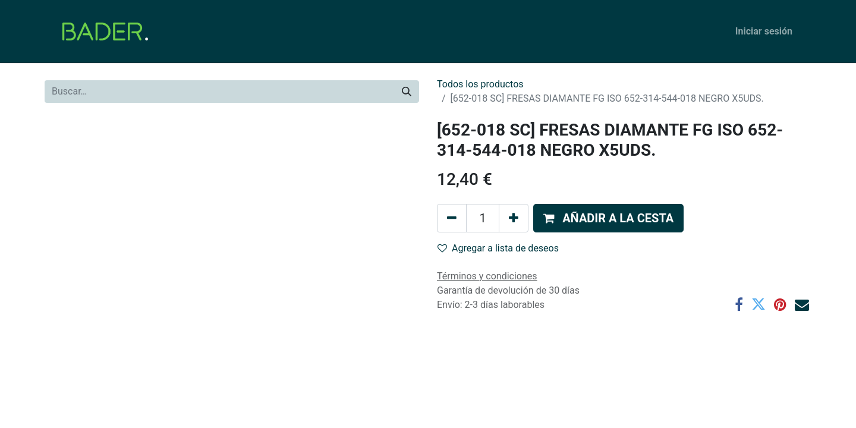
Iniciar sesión (763, 31)
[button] (608, 218)
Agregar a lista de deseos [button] (498, 248)
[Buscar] (406, 91)
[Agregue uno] (513, 218)
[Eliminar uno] (452, 218)
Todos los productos (480, 84)
